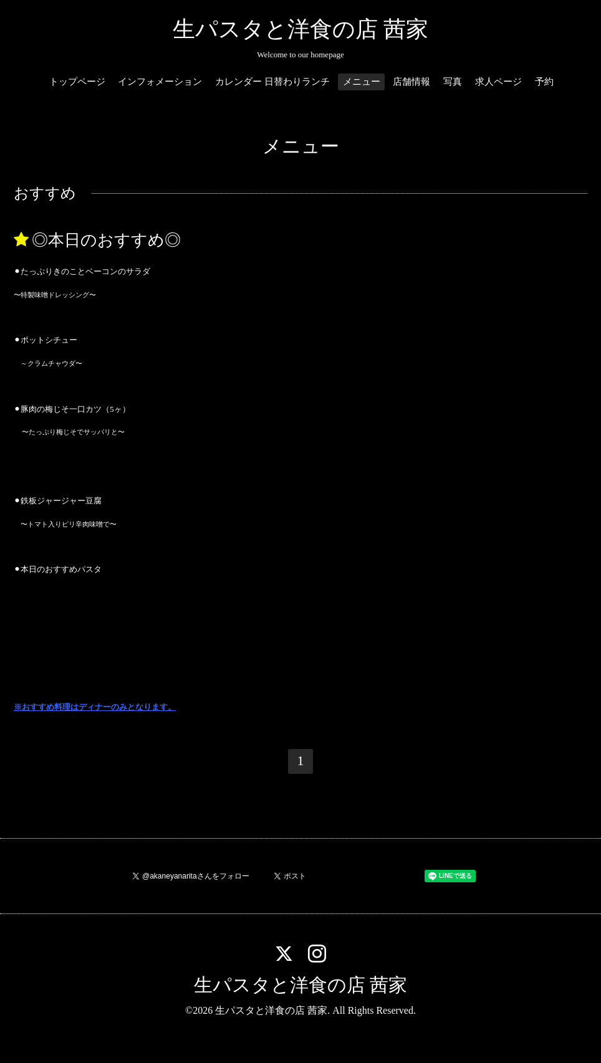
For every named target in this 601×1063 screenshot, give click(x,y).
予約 (544, 82)
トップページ (77, 82)
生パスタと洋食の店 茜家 (300, 29)
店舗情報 (411, 82)
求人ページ (498, 82)
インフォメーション (160, 82)
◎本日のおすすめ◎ (106, 240)
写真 (452, 82)
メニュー (361, 82)
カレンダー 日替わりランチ (272, 82)
